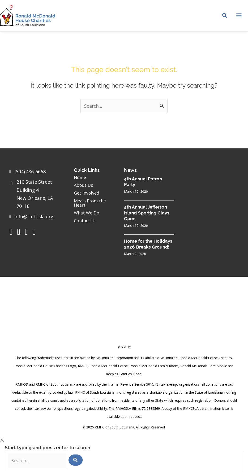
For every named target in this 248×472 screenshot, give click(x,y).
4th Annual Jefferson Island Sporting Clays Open (146, 212)
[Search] (77, 459)
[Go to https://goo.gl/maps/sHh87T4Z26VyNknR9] (36, 195)
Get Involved (86, 193)
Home (80, 177)
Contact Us (85, 220)
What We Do (86, 212)
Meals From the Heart (90, 203)
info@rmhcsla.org (34, 216)
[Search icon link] (224, 16)
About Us (83, 185)
